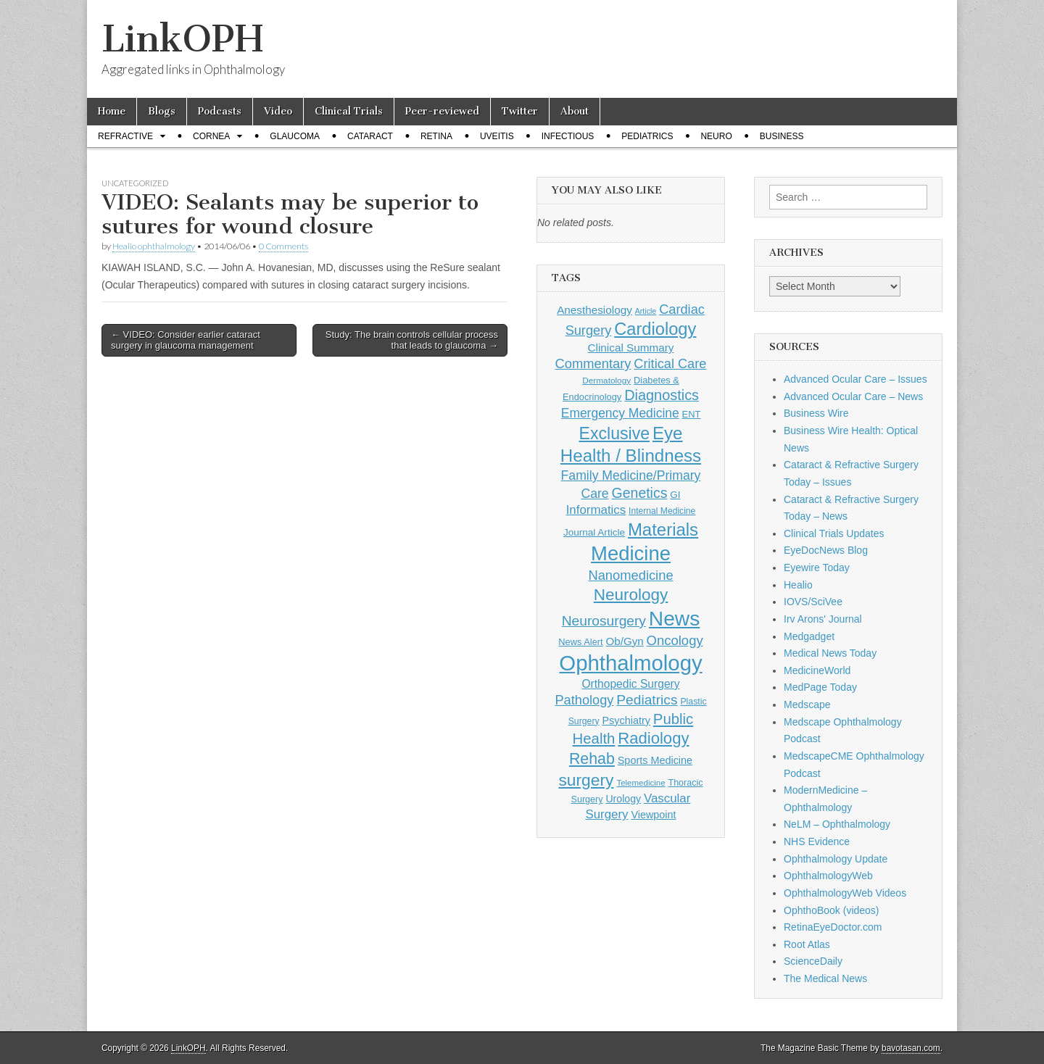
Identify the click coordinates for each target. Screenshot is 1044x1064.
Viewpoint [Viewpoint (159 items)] (653, 814)
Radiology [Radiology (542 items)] (653, 738)
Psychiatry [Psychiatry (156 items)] (626, 720)
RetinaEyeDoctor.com (833, 927)
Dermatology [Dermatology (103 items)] (606, 380)
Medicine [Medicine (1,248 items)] (631, 553)
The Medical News (825, 978)
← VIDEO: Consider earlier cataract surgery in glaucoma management (185, 340)
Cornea (211, 136)
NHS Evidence (817, 841)
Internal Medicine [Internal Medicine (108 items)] (662, 511)
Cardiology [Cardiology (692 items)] (655, 329)
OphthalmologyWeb (828, 875)
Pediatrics (647, 136)
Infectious (568, 136)
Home (111, 111)
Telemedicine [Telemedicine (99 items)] (640, 782)
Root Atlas (807, 944)
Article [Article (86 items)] (646, 311)
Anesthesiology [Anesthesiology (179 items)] (594, 310)
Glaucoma (295, 136)
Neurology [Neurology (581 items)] (631, 595)
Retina (436, 136)
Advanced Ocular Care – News (853, 396)
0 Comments (283, 246)
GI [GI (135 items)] (675, 494)
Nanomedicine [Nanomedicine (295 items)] (630, 575)
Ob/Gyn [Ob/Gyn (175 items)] (625, 641)
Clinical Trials (349, 111)
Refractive (125, 136)
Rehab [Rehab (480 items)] (592, 759)
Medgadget (809, 636)
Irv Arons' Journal (823, 619)
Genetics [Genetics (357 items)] (640, 493)
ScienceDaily (813, 961)
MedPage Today (820, 687)
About (574, 111)
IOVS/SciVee (813, 601)
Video (278, 111)
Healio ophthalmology (153, 246)
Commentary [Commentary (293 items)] (593, 363)
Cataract (370, 136)
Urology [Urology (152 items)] (623, 799)
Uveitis (497, 136)
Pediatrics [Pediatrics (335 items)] (646, 699)
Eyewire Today (817, 567)
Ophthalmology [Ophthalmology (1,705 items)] (630, 663)
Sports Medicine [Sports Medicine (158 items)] (655, 760)
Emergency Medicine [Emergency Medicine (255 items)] (620, 413)
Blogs (161, 111)
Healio (798, 585)
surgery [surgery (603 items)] (585, 779)
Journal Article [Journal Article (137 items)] (594, 532)
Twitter (520, 111)
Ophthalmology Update (835, 859)
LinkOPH (182, 39)
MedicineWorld (817, 670)
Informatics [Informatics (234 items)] (596, 510)
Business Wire (816, 413)
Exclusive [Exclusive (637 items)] (614, 433)
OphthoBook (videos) (831, 910)
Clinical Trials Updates (834, 533)
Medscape (807, 704)
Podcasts (219, 111)
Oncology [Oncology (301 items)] (675, 640)
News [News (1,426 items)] (674, 618)
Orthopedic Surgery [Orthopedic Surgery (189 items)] (630, 684)
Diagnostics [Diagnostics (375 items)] (661, 395)
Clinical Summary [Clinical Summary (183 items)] (631, 347)
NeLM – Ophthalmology (837, 824)
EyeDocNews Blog (826, 550)
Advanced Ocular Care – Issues (855, 379)
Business (782, 136)
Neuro (716, 136)
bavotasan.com (911, 1048)
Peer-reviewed (442, 111)
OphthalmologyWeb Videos (845, 893)
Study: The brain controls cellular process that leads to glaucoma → (412, 340)
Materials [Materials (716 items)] (663, 529)
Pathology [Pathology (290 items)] (584, 700)
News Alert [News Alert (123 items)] (580, 641)
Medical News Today (830, 653)
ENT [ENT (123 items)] (691, 414)
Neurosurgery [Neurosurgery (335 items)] (604, 620)
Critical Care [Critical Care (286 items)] (670, 364)
